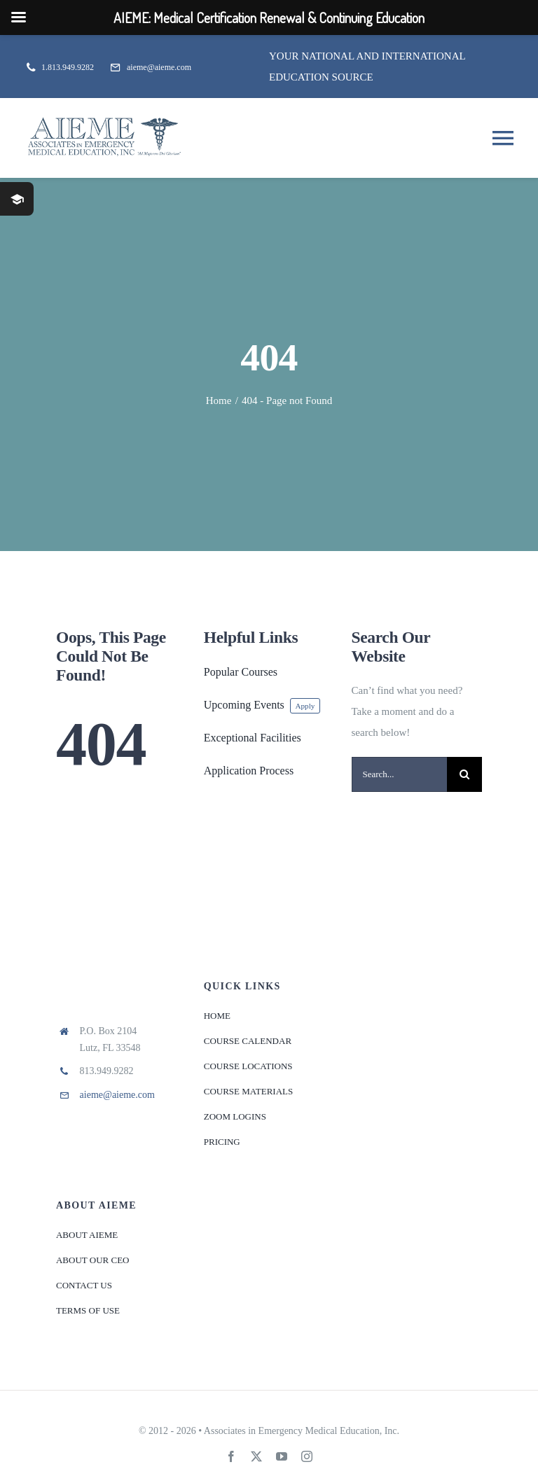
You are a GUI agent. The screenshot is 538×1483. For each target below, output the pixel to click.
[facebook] (231, 1456)
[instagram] (306, 1456)
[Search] (464, 774)
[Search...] (400, 774)
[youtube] (281, 1456)
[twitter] (256, 1456)
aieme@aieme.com (117, 1094)
